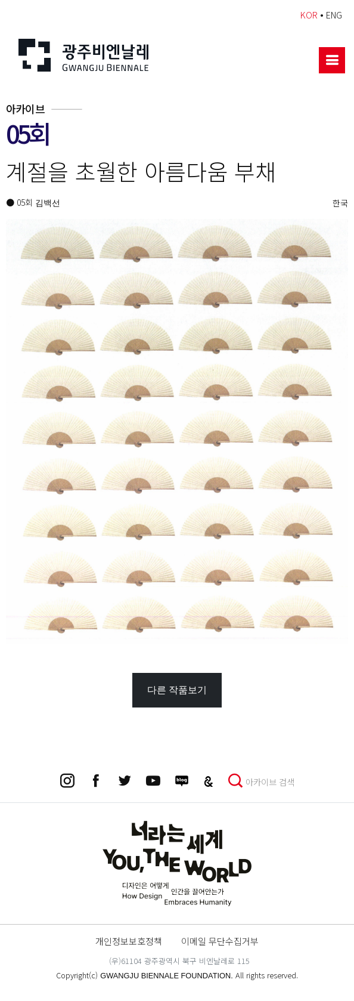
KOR (309, 14)
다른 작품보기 (177, 690)
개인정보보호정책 (128, 940)
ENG (334, 14)
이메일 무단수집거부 (220, 940)
